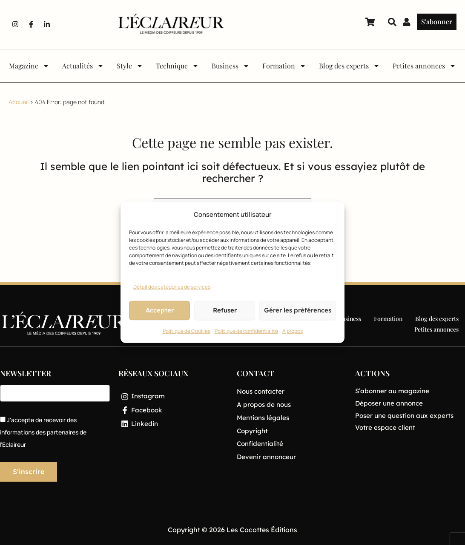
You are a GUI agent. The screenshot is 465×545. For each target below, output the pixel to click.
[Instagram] (173, 396)
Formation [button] (284, 66)
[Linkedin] (173, 425)
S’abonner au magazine (394, 390)
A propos (292, 331)
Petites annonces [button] (424, 66)
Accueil (19, 102)
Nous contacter (262, 391)
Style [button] (130, 66)
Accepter (160, 310)
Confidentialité (261, 443)
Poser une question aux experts (406, 415)
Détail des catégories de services (171, 286)
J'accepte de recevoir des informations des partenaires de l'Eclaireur (43, 432)
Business (349, 319)
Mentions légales (264, 417)
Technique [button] (177, 66)
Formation (388, 319)
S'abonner (436, 21)
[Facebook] (173, 411)
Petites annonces (436, 329)
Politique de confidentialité (246, 331)
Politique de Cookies (186, 331)
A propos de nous (265, 404)
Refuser (225, 310)
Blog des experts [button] (349, 66)
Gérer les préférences (297, 310)
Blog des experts (437, 319)
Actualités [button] (83, 66)
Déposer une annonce (391, 403)
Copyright (253, 430)
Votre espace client (386, 427)
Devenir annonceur (268, 455)
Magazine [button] (29, 66)
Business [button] (231, 66)
